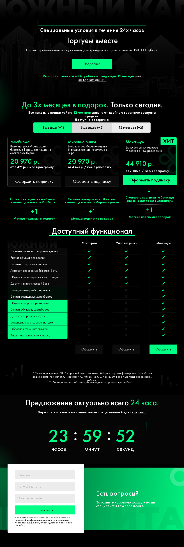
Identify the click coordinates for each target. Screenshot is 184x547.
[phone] (45, 486)
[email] (45, 498)
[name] (45, 474)
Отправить (45, 510)
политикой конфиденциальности (32, 520)
